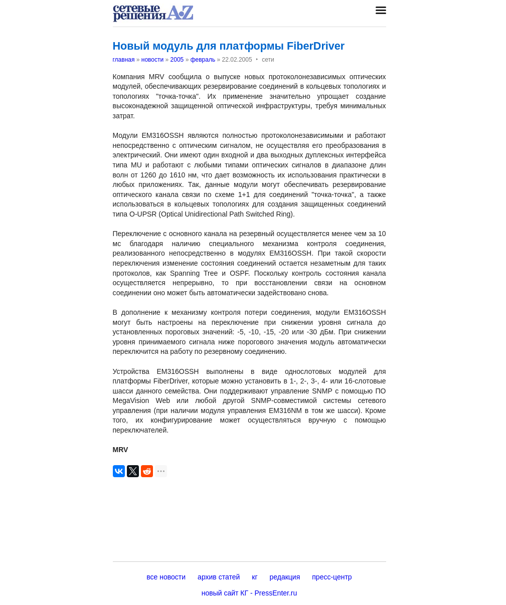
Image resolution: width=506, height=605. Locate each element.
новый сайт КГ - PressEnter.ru (249, 593)
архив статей (219, 577)
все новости (166, 577)
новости (152, 59)
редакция (285, 577)
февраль (203, 59)
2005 (177, 59)
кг (254, 577)
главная (124, 59)
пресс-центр (332, 577)
